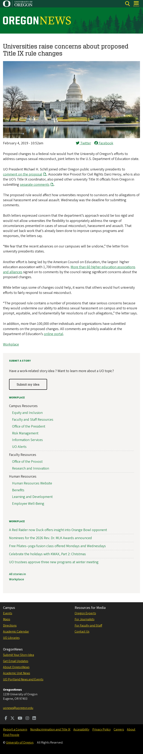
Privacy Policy (101, 729)
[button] (71, 137)
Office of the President (28, 426)
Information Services (27, 439)
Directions (9, 625)
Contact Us (82, 631)
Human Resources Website (32, 483)
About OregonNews (16, 667)
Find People (11, 735)
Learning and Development (32, 496)
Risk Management (25, 433)
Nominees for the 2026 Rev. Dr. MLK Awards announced (50, 538)
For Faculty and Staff (88, 625)
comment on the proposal (22, 174)
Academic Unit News (16, 673)
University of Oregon (19, 742)
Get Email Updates (15, 661)
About (131, 729)
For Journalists (84, 619)
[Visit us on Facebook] (6, 718)
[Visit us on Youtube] (20, 718)
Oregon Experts (85, 613)
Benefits (18, 490)
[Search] (127, 3)
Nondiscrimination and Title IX (50, 729)
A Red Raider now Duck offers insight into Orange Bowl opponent (58, 529)
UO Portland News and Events (23, 679)
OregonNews (13, 649)
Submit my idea (28, 384)
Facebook (103, 143)
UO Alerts (19, 446)
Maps (6, 619)
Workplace (11, 344)
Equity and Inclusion (27, 412)
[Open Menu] (136, 3)
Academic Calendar (16, 631)
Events (7, 613)
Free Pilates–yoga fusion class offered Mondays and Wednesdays (57, 546)
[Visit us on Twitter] (12, 718)
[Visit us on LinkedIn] (34, 718)
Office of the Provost (27, 461)
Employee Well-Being (28, 503)
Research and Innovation (30, 468)
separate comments (34, 184)
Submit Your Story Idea (18, 655)
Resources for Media (90, 607)
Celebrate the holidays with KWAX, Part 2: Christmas (47, 554)
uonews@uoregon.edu (18, 708)
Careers (119, 729)
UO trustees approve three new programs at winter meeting (54, 562)
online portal (53, 333)
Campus (9, 607)
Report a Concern (15, 729)
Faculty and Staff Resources (32, 419)
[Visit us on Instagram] (27, 718)
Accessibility (81, 729)
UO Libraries (11, 638)
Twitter (83, 143)
